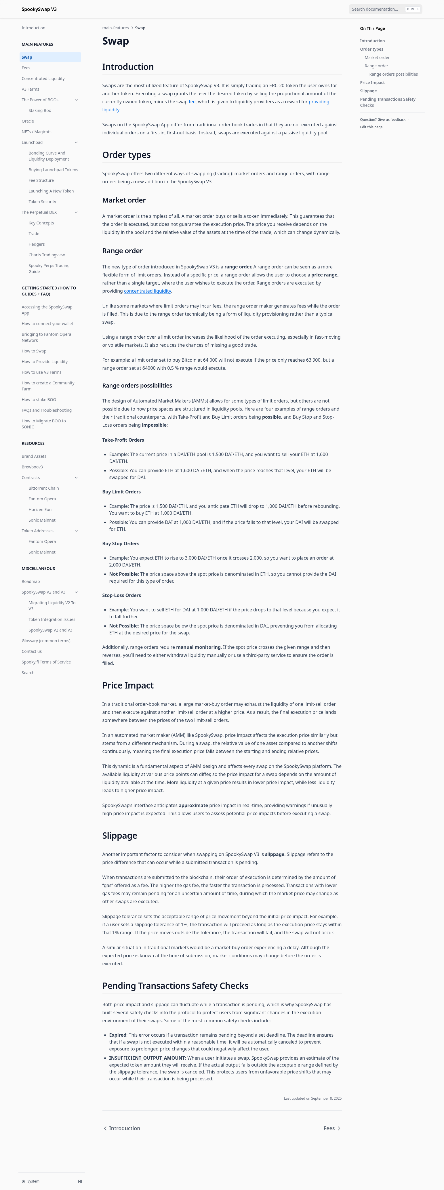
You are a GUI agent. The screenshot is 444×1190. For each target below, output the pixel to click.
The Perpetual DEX (50, 212)
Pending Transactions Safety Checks (388, 102)
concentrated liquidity (147, 291)
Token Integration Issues (52, 619)
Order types (372, 49)
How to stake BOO (39, 399)
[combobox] (385, 9)
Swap (27, 57)
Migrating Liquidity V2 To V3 (52, 605)
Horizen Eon (40, 509)
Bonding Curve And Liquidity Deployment (49, 156)
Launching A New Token (51, 191)
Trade (34, 233)
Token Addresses (50, 530)
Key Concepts (41, 223)
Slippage (368, 91)
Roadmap (31, 581)
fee (192, 101)
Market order (377, 57)
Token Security (42, 201)
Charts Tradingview (47, 255)
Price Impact (372, 82)
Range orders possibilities (393, 74)
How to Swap (34, 351)
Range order (376, 65)
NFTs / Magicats (37, 131)
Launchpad (50, 142)
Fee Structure (41, 180)
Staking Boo (40, 110)
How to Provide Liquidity (45, 361)
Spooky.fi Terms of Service (46, 662)
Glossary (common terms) (46, 640)
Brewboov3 (32, 467)
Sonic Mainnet (42, 520)
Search (28, 672)
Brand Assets (34, 456)
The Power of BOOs (50, 99)
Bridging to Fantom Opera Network (46, 337)
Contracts (50, 477)
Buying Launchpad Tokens (53, 169)
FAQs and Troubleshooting (47, 410)
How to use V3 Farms (42, 372)
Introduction (33, 27)
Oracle (28, 121)
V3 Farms (30, 89)
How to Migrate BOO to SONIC (44, 424)
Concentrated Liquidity (43, 78)
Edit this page (371, 127)
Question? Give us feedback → (385, 119)
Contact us (32, 651)
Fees (26, 67)
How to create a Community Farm (48, 386)
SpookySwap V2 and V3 (50, 592)
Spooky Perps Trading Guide (49, 268)
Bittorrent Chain (44, 488)
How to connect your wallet (47, 323)
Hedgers (37, 244)
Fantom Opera (42, 498)
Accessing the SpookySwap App (47, 310)
